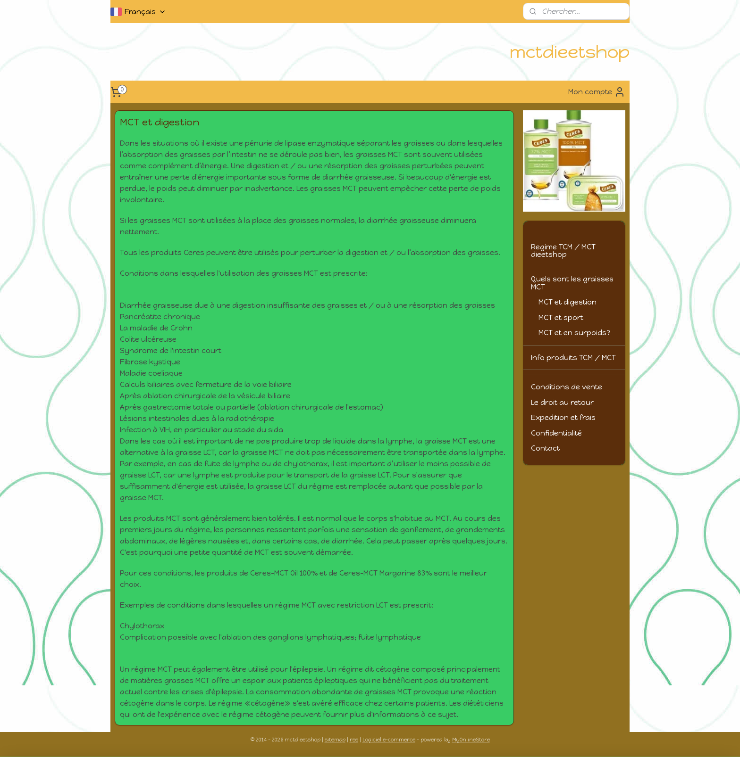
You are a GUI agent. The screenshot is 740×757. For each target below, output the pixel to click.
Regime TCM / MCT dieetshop (563, 251)
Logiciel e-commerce (388, 740)
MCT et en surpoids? (574, 333)
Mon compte (596, 92)
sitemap (335, 740)
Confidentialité (556, 433)
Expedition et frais (563, 417)
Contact (545, 448)
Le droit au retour (562, 402)
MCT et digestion (567, 302)
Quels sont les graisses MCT (572, 283)
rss (354, 740)
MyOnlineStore (471, 740)
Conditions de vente (566, 387)
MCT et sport (560, 317)
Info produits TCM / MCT (573, 358)
